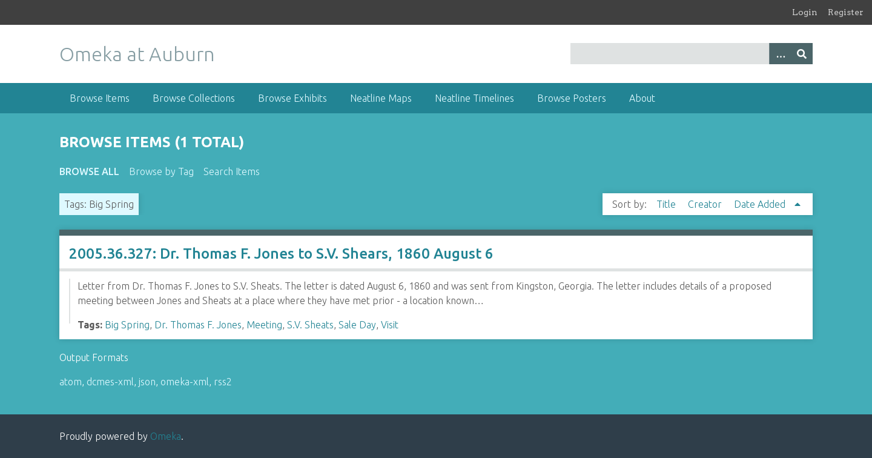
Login (805, 12)
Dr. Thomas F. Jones (198, 324)
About (642, 98)
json (147, 381)
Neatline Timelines (474, 98)
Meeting (264, 324)
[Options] (780, 53)
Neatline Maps (381, 98)
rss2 (223, 381)
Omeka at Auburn (137, 54)
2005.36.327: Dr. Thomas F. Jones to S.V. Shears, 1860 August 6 (281, 253)
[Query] (691, 53)
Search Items (231, 171)
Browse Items (100, 98)
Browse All (89, 171)
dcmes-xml (110, 381)
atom (70, 381)
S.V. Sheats (310, 324)
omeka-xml (184, 381)
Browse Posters (571, 98)
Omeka (165, 436)
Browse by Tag (161, 171)
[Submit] (802, 53)
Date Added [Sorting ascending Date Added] (761, 204)
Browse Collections (194, 98)
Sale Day (357, 324)
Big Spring (127, 324)
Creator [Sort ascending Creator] (706, 204)
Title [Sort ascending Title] (667, 204)
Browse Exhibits (292, 98)
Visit (389, 324)
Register (846, 12)
